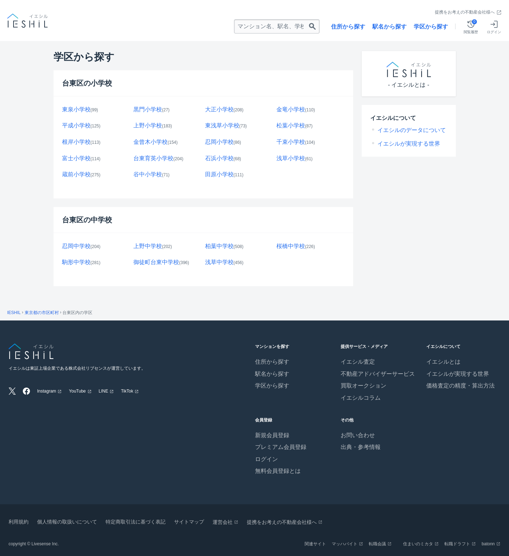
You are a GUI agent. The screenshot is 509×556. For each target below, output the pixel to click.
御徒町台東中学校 (156, 262)
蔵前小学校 (76, 174)
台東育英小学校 (153, 158)
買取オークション (363, 386)
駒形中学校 (76, 262)
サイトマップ (189, 522)
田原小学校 (219, 174)
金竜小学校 (290, 109)
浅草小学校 (290, 158)
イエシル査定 (358, 362)
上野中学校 (147, 246)
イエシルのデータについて (411, 130)
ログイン (266, 459)
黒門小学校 (147, 109)
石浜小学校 (219, 158)
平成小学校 (76, 125)
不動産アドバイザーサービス (378, 374)
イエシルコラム (361, 398)
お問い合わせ (358, 435)
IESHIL (14, 312)
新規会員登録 (272, 435)
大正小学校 (219, 109)
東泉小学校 (76, 109)
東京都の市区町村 (42, 312)
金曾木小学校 (150, 142)
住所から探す (348, 27)
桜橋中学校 (290, 246)
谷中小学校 (147, 174)
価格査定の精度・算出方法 (460, 386)
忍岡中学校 (76, 246)
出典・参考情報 (361, 447)
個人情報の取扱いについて (67, 522)
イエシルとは (443, 362)
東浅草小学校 (222, 125)
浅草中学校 (219, 262)
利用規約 (19, 522)
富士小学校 (76, 158)
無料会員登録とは (278, 471)
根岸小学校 (76, 142)
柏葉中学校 (219, 246)
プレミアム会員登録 (280, 447)
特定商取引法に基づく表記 (136, 522)
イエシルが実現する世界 (408, 144)
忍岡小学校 (219, 142)
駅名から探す (389, 27)
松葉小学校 (290, 125)
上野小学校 (147, 125)
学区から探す (431, 27)
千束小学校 (290, 142)
